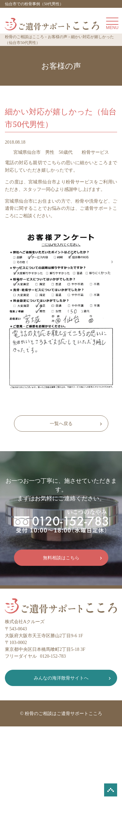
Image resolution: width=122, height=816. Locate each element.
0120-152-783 (53, 656)
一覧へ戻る (61, 423)
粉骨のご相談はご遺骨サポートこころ (63, 713)
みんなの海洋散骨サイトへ (61, 678)
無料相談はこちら (61, 557)
